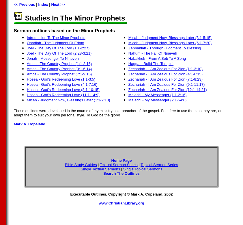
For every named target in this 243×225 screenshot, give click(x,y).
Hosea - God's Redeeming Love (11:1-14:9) (63, 95)
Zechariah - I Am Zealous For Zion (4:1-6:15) (165, 74)
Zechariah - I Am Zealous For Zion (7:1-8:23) (165, 79)
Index (43, 4)
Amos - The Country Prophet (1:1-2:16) (59, 64)
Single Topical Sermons (142, 169)
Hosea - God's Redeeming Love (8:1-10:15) (63, 90)
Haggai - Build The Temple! (150, 64)
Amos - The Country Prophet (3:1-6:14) (59, 69)
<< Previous (24, 4)
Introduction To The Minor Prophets (56, 38)
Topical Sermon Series (159, 165)
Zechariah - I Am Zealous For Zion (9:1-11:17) (166, 84)
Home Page (121, 160)
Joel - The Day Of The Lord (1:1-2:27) (58, 48)
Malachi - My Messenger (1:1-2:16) (157, 95)
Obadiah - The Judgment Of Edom (55, 43)
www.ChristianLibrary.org (121, 203)
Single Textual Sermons (100, 169)
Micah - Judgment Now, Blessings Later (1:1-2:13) (68, 100)
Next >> (58, 4)
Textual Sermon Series (119, 165)
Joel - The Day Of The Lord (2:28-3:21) (59, 53)
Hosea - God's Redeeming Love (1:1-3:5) (61, 79)
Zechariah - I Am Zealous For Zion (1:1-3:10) (165, 69)
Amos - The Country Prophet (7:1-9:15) (59, 74)
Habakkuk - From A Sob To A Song (157, 58)
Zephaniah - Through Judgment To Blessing (164, 48)
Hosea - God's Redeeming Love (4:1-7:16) (62, 84)
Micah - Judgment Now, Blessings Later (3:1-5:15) (170, 38)
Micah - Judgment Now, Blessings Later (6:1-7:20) (170, 43)
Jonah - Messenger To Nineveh (53, 58)
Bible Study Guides (81, 165)
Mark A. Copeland (29, 124)
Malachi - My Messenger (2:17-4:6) (157, 100)
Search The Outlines (121, 173)
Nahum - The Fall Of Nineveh (152, 53)
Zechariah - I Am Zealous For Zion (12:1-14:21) (167, 90)
